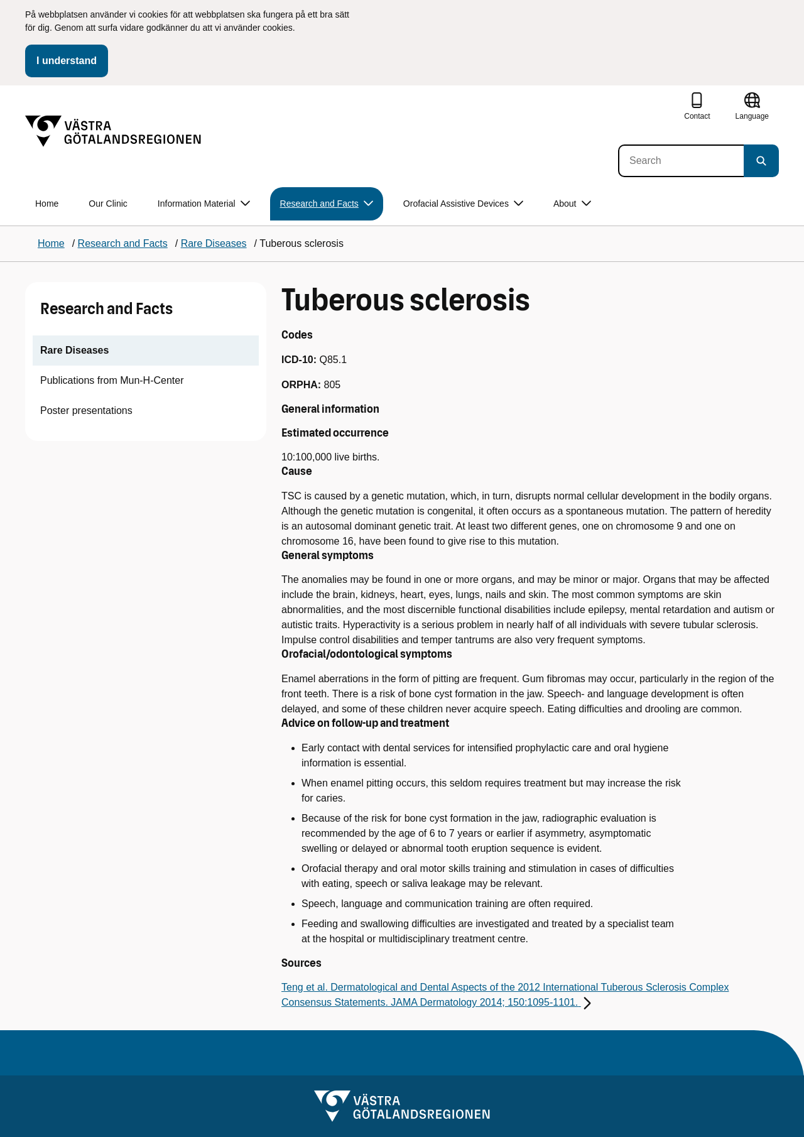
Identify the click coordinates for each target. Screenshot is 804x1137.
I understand (66, 60)
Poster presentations (86, 410)
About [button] (572, 203)
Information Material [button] (204, 203)
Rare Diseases (74, 350)
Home (46, 204)
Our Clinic (108, 204)
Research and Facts (106, 309)
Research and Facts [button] (326, 203)
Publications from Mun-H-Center (112, 380)
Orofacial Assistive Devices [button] (463, 203)
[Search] (681, 160)
